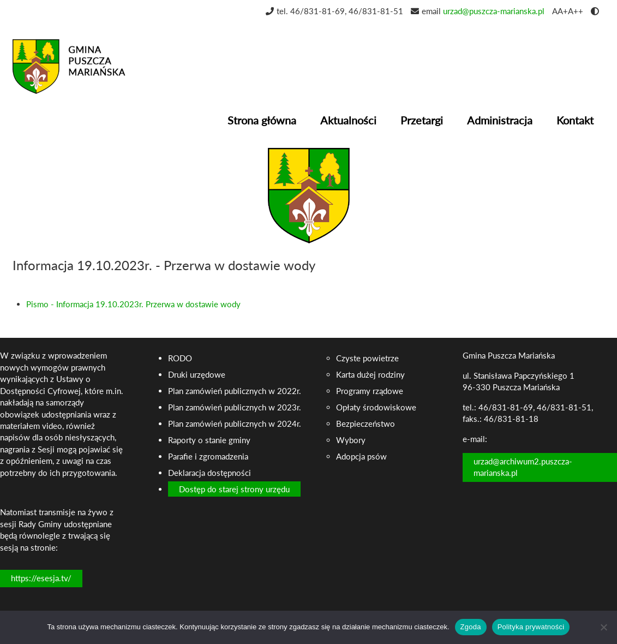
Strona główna (261, 120)
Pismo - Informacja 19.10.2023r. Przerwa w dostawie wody (133, 304)
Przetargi (421, 120)
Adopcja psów (361, 456)
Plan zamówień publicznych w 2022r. (234, 391)
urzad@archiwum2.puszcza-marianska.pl (523, 467)
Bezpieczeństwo (365, 423)
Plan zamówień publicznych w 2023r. (234, 407)
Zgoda (470, 627)
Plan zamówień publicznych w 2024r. (234, 423)
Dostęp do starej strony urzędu (234, 489)
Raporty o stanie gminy (209, 440)
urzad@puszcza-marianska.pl (493, 11)
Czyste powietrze (367, 358)
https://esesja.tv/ (41, 578)
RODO (180, 358)
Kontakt (575, 120)
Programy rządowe (369, 391)
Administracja (499, 120)
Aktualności (348, 120)
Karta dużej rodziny (370, 374)
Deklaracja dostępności (209, 473)
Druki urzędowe (196, 374)
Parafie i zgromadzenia (208, 456)
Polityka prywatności (531, 627)
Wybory (351, 440)
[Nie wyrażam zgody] (603, 627)
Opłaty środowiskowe (376, 407)
